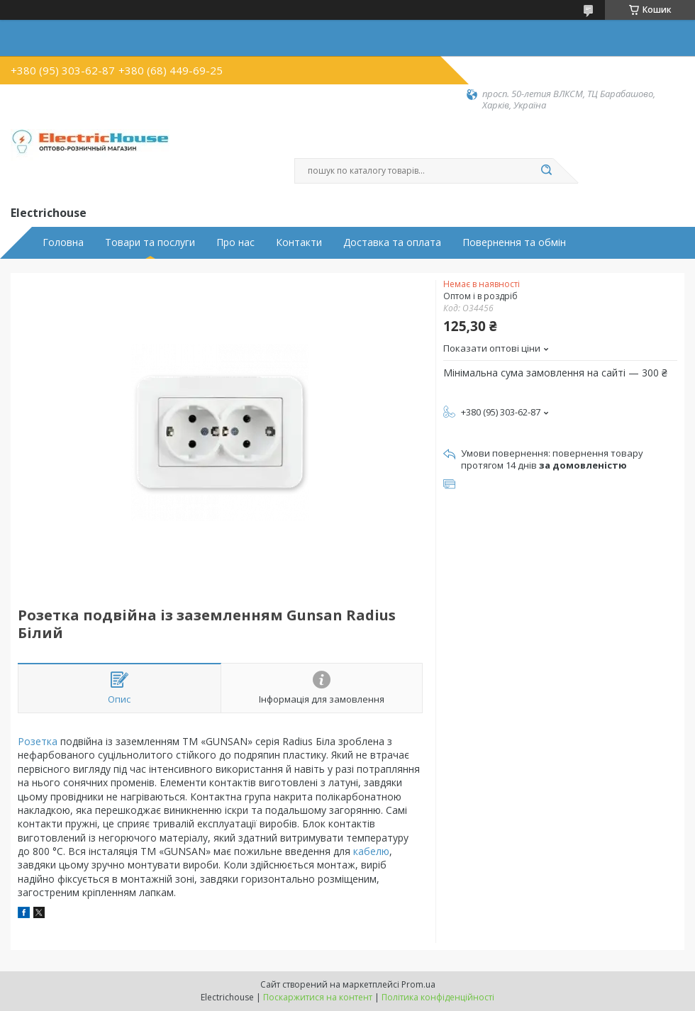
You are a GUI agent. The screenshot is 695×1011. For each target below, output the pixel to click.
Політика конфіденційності (438, 997)
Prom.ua (418, 984)
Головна (63, 242)
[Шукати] (546, 171)
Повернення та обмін (514, 242)
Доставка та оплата (392, 242)
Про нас (235, 242)
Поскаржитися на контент (317, 997)
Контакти (299, 242)
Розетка (37, 741)
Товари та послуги (150, 242)
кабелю (371, 851)
